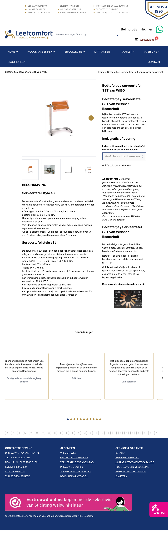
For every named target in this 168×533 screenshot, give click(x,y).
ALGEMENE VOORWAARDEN (75, 471)
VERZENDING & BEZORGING (130, 471)
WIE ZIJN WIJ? (68, 452)
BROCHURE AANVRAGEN (74, 476)
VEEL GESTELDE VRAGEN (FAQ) (77, 462)
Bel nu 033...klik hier (137, 29)
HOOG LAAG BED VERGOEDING (132, 466)
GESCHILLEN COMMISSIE (74, 457)
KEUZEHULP (158, 509)
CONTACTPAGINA (15, 471)
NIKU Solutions (85, 515)
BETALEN (120, 452)
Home (101, 72)
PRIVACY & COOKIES (71, 466)
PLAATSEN (121, 476)
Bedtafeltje (113, 72)
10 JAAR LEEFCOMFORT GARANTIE (134, 462)
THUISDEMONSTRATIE (17, 476)
